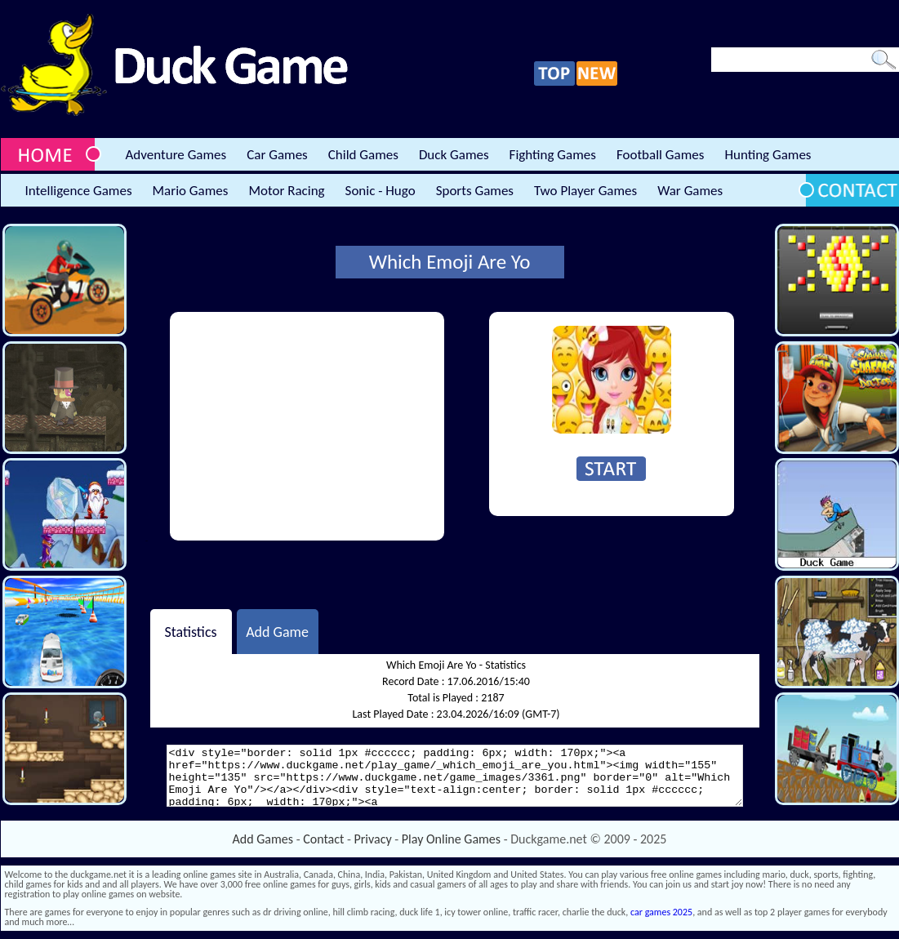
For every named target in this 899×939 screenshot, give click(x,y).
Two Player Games (585, 190)
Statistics (190, 631)
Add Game (277, 631)
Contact (323, 839)
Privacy (373, 839)
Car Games (277, 154)
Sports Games (475, 190)
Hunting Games (767, 154)
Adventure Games (176, 154)
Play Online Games (451, 839)
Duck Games (454, 154)
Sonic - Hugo (380, 190)
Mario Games (191, 190)
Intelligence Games (78, 190)
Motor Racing (286, 190)
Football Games (660, 154)
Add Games (263, 839)
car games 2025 (661, 912)
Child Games (363, 154)
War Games (690, 190)
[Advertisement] (307, 426)
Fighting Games (553, 154)
